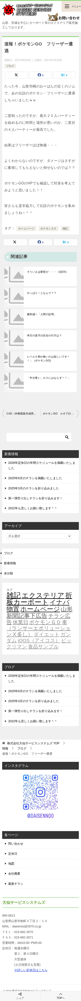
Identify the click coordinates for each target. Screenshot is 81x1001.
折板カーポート (39, 599)
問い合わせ (15, 843)
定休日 (12, 853)
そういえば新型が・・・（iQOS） (47, 271)
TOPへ (61, 995)
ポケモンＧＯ (48, 228)
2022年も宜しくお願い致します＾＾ (32, 508)
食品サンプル (43, 646)
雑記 (65, 228)
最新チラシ (15, 883)
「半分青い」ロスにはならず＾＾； (48, 377)
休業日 (20, 622)
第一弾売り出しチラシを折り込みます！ (35, 498)
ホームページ (26, 228)
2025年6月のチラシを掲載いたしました (35, 478)
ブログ (10, 66)
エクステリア (43, 595)
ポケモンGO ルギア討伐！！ (61, 413)
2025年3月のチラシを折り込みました (33, 488)
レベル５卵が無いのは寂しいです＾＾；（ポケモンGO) (48, 358)
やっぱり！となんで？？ (41, 293)
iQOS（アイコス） (39, 640)
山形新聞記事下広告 (39, 612)
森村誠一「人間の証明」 (41, 314)
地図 (11, 863)
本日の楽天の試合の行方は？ (44, 335)
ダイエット (47, 634)
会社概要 (14, 873)
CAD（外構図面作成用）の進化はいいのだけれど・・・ (23, 413)
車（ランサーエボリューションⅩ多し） (38, 628)
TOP (33, 743)
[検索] (38, 437)
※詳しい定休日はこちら (31, 970)
